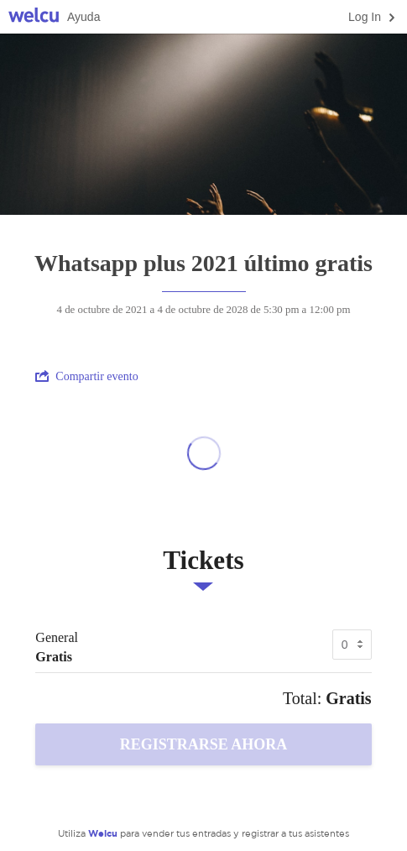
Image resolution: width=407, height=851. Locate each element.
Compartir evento (86, 376)
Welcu (33, 17)
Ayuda (83, 16)
